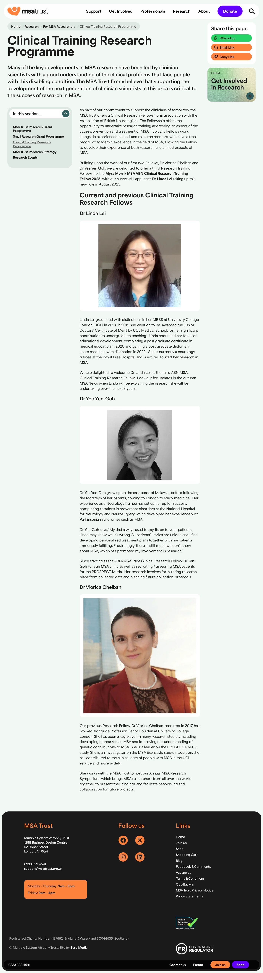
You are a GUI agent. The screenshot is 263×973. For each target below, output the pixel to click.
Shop (240, 965)
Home (15, 26)
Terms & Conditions (190, 878)
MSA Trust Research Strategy (34, 152)
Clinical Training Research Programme (32, 144)
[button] (39, 113)
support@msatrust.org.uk (43, 868)
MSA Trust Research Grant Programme (32, 129)
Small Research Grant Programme (38, 136)
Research (32, 26)
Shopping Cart (187, 854)
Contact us (177, 965)
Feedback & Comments (193, 866)
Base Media (78, 947)
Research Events (25, 157)
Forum (198, 965)
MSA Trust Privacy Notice (194, 890)
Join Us (181, 843)
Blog (179, 860)
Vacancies (183, 872)
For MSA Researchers (59, 26)
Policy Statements (189, 896)
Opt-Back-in (185, 884)
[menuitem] (93, 11)
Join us (220, 965)
